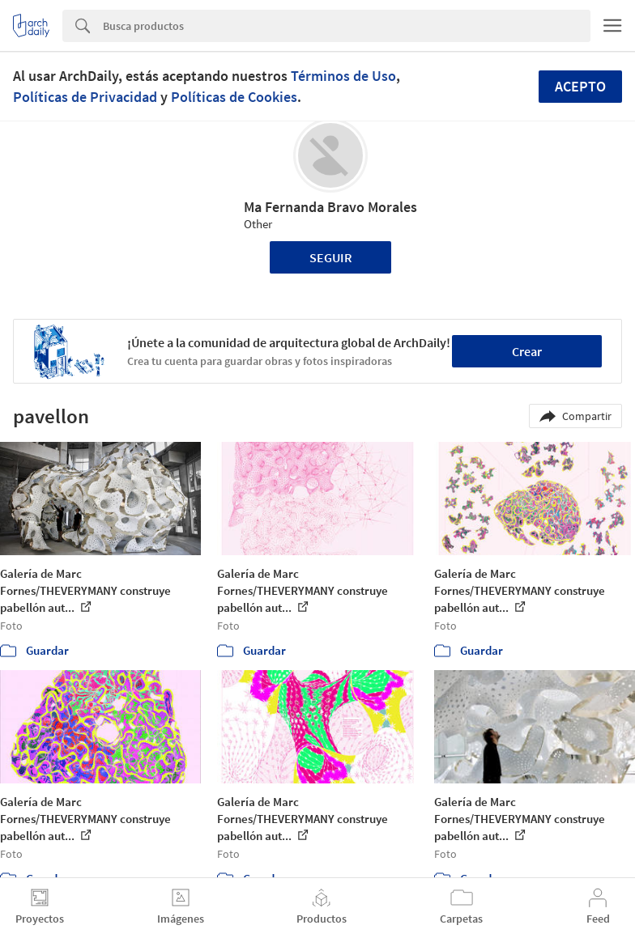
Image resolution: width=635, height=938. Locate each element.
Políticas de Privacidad (85, 96)
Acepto (580, 86)
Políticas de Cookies (234, 96)
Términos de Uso (343, 75)
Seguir (330, 257)
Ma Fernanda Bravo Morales (330, 206)
